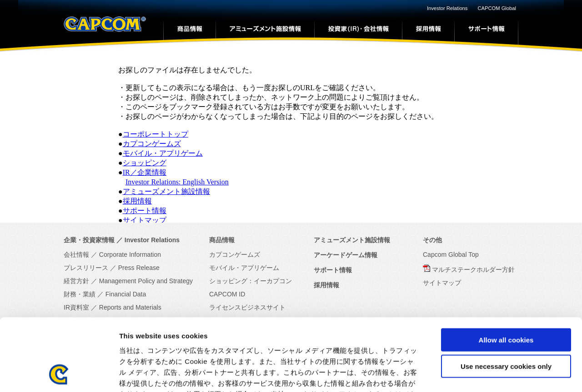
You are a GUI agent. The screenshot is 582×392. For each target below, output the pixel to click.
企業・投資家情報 (89, 240)
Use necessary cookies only (506, 299)
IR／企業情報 (144, 172)
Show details (477, 374)
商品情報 (222, 240)
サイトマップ (144, 220)
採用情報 (137, 201)
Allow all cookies (506, 272)
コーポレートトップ (155, 134)
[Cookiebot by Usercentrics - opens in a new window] (59, 374)
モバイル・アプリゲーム (163, 153)
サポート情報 (144, 210)
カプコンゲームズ (152, 144)
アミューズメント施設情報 (166, 191)
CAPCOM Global (496, 8)
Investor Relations (447, 8)
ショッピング (144, 163)
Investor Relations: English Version (177, 182)
